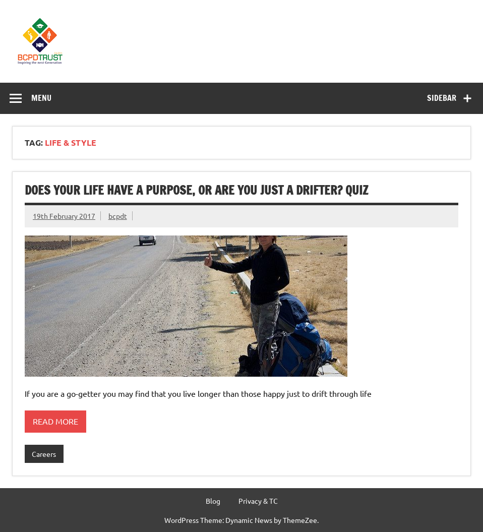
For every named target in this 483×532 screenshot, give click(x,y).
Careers (44, 453)
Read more (55, 421)
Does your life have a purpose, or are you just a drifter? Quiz (196, 190)
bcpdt (117, 215)
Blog (213, 500)
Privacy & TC (258, 500)
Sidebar (441, 97)
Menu (41, 97)
